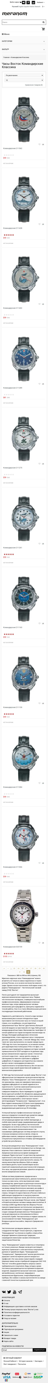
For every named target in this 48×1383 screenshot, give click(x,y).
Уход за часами (10, 1318)
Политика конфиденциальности (17, 1312)
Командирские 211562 (12, 148)
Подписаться (39, 1350)
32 (24, 972)
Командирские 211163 (12, 627)
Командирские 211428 (12, 228)
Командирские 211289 (12, 388)
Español (27, 6)
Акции (6, 1332)
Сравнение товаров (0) (34, 85)
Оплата (7, 1300)
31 (20, 972)
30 (44, 968)
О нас (6, 1303)
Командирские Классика (20, 57)
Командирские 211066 (12, 867)
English (21, 6)
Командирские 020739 (12, 947)
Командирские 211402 (12, 308)
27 (31, 968)
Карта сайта (8, 1341)
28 (35, 968)
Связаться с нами (11, 1335)
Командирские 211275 (12, 468)
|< (4, 968)
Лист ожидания (9, 1364)
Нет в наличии (8, 163)
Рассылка (22, 1364)
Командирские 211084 (12, 787)
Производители (10, 1326)
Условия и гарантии (12, 1315)
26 (27, 968)
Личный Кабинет (10, 1361)
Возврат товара (10, 1338)
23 (14, 968)
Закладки (38, 1361)
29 (39, 968)
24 (18, 968)
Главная (6, 57)
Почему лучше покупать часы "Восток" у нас (21, 1309)
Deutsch (37, 6)
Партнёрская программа (13, 1329)
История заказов (25, 1361)
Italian (32, 6)
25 (23, 968)
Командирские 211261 (12, 548)
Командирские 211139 (12, 707)
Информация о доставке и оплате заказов (20, 1306)
